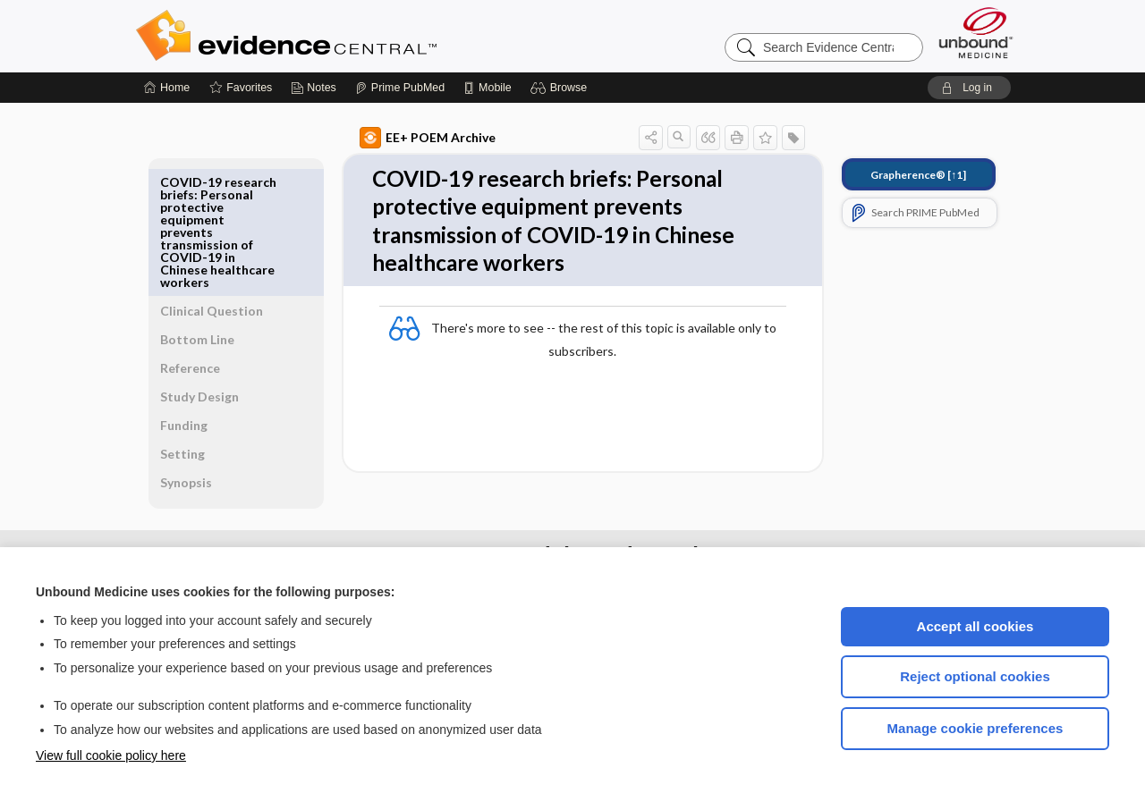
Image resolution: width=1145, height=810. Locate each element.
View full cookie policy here (111, 755)
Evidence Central (357, 36)
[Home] (167, 87)
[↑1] (898, 174)
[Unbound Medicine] (976, 32)
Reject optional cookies (975, 676)
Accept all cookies (975, 626)
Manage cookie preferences (975, 728)
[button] (561, 87)
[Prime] (400, 87)
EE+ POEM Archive (407, 137)
